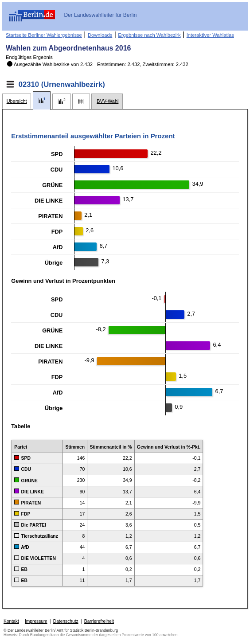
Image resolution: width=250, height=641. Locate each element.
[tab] (17, 101)
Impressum (36, 621)
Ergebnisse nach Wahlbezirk (149, 35)
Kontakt (11, 621)
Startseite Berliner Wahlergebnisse (44, 35)
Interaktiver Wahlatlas (210, 35)
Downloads (100, 35)
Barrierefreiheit (99, 621)
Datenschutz (65, 621)
